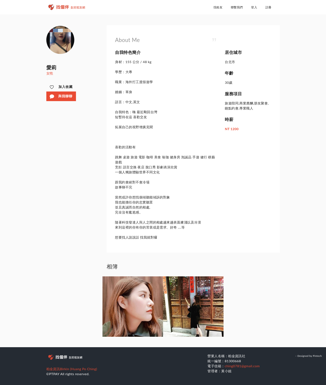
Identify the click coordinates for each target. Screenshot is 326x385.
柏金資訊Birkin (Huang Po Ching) (71, 369)
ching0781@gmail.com (242, 366)
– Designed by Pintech (308, 355)
